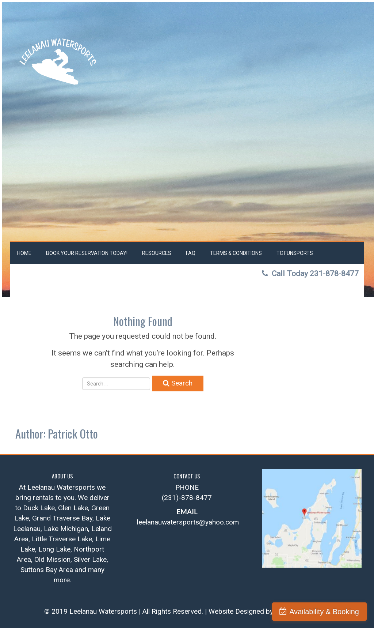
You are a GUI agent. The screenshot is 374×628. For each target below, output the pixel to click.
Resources (156, 253)
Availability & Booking (324, 612)
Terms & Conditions (236, 253)
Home (24, 253)
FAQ (190, 253)
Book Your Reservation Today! (86, 253)
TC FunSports (294, 253)
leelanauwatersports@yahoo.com (188, 522)
